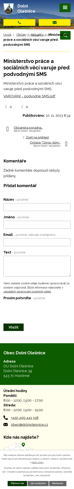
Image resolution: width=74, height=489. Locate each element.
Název (15, 199)
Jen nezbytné (38, 483)
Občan (21, 35)
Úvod (7, 35)
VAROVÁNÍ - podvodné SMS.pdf (29, 96)
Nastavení (57, 483)
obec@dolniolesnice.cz (29, 425)
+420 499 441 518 (25, 418)
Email (29, 235)
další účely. (38, 462)
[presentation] (32, 309)
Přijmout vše (17, 483)
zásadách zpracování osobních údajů (27, 291)
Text (14, 252)
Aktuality (37, 35)
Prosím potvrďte (24, 298)
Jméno (16, 217)
